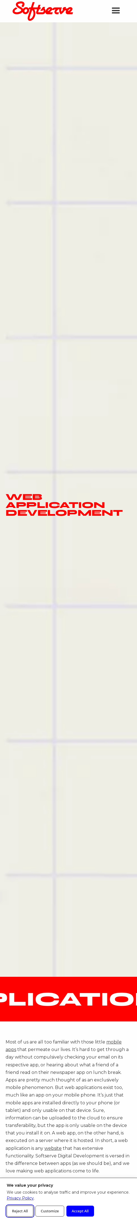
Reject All (20, 1210)
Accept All (80, 1210)
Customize (50, 1210)
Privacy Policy (20, 1198)
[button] (116, 10)
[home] (41, 11)
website (53, 1148)
